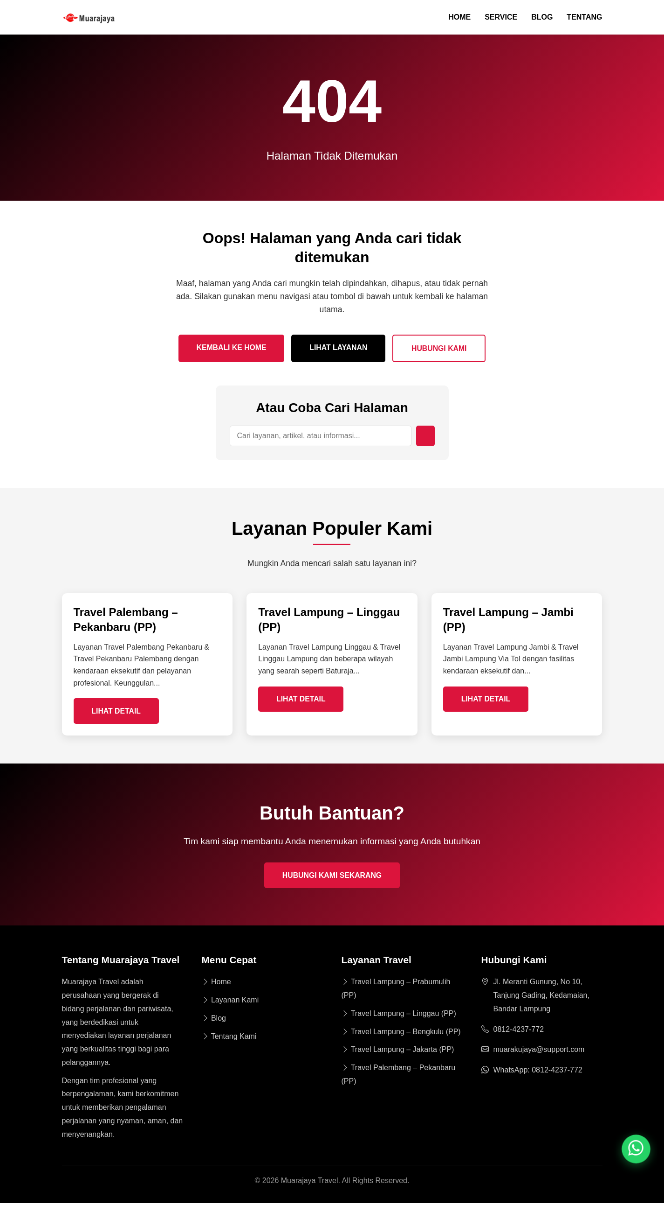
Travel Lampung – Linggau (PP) (399, 1015)
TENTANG (584, 17)
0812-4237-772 (518, 1031)
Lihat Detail (117, 712)
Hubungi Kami (441, 349)
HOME (459, 17)
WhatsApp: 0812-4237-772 (537, 1072)
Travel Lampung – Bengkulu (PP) (401, 1033)
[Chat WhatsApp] (636, 1149)
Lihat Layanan (338, 348)
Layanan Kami (230, 1002)
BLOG (542, 17)
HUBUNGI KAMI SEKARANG (332, 877)
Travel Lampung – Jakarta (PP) (398, 1051)
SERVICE (501, 17)
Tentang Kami (229, 1038)
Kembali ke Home (229, 348)
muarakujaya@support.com (539, 1051)
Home (216, 984)
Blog (214, 1020)
